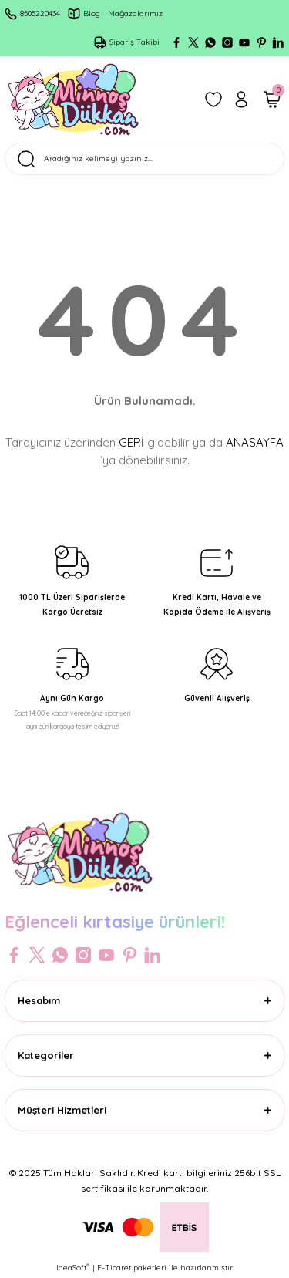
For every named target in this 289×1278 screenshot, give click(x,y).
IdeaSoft (72, 1267)
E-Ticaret (114, 1268)
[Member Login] (241, 99)
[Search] (144, 159)
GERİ (131, 442)
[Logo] (73, 99)
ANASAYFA (255, 442)
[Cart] (272, 99)
